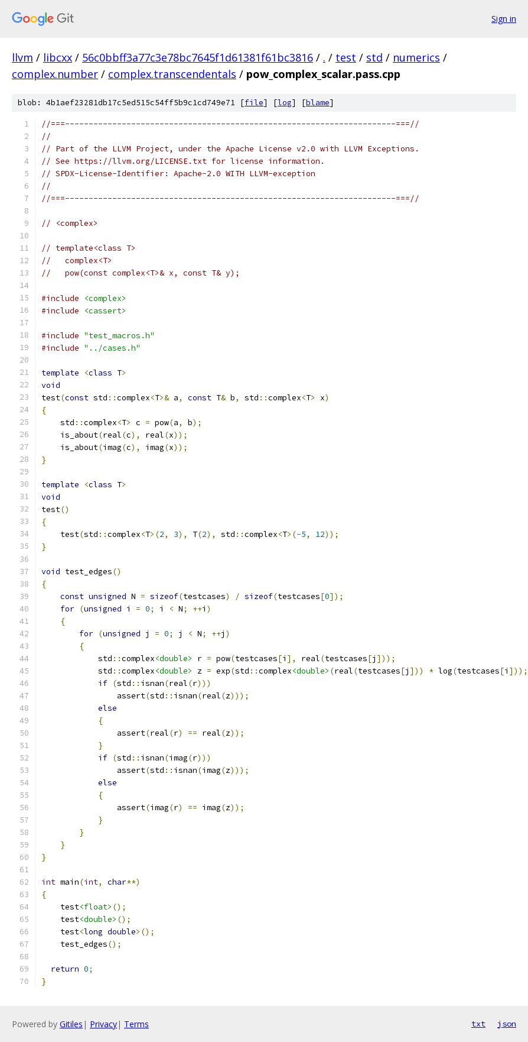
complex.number (55, 74)
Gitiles (71, 1024)
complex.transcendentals (172, 74)
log (285, 103)
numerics (416, 57)
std (374, 57)
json (506, 1023)
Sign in (503, 18)
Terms (136, 1024)
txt (478, 1023)
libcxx (57, 57)
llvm (22, 57)
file (254, 103)
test (345, 57)
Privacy (103, 1024)
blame (318, 103)
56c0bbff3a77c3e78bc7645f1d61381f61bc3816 (197, 57)
